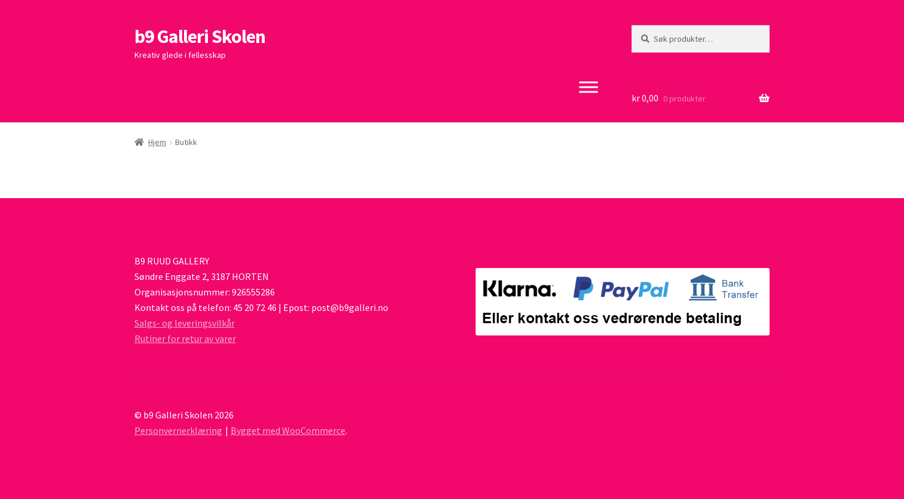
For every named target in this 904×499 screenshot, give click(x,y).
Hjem (157, 142)
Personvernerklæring (178, 430)
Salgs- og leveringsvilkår (184, 323)
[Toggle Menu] (588, 87)
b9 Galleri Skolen (199, 36)
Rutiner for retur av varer (185, 338)
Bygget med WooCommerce (288, 430)
